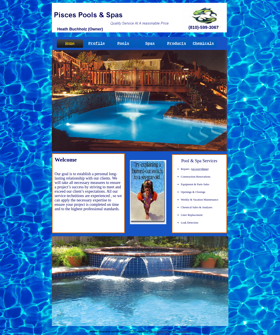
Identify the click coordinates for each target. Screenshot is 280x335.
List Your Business (181, 331)
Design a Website (159, 331)
